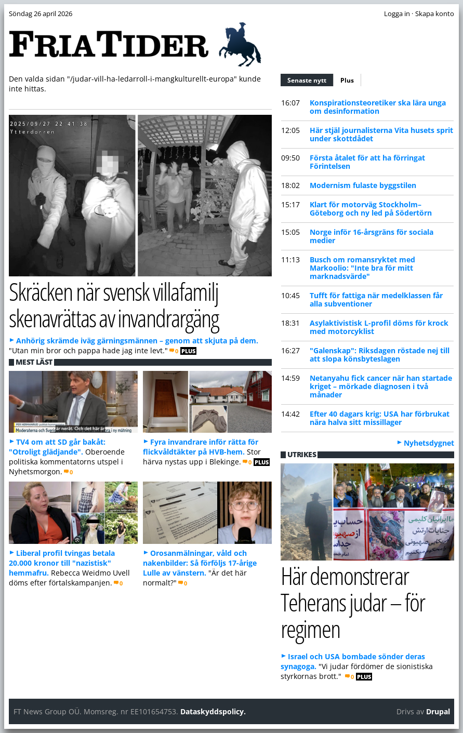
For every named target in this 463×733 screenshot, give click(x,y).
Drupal (438, 711)
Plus (347, 80)
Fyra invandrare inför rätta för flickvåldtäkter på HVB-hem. (200, 447)
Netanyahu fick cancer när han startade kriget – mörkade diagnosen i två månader (381, 386)
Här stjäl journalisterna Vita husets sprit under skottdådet (381, 134)
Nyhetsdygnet (429, 443)
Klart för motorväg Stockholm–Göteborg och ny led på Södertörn (371, 208)
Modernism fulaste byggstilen (363, 185)
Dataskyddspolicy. (213, 711)
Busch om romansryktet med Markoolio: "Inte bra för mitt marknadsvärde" (362, 268)
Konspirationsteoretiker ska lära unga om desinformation (378, 107)
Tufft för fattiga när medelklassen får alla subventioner (376, 299)
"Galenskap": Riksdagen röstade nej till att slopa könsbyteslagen (379, 354)
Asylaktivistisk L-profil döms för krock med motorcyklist (379, 327)
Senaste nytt (310, 79)
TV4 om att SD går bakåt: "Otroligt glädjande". (57, 447)
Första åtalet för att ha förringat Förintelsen (367, 162)
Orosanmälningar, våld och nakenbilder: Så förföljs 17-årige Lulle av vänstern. (200, 563)
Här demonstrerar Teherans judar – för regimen (353, 601)
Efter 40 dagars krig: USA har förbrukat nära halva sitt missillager (379, 418)
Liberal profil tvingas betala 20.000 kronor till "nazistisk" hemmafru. (62, 563)
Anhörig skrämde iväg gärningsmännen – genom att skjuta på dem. (137, 340)
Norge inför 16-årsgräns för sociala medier (371, 236)
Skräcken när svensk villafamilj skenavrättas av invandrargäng (114, 304)
